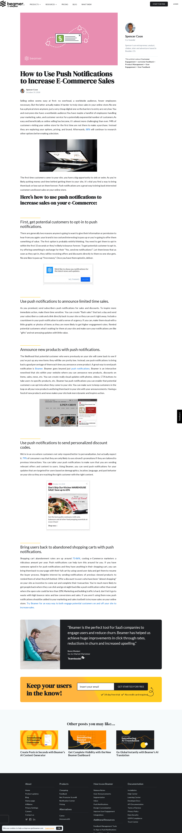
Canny (61, 816)
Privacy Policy (133, 811)
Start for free (159, 4)
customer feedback (146, 62)
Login (175, 4)
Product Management (134, 64)
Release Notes (99, 790)
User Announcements (102, 794)
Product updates (32, 794)
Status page (30, 801)
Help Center (132, 794)
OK (59, 828)
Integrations (99, 815)
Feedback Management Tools (105, 826)
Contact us (29, 815)
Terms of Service (134, 808)
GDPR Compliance (135, 818)
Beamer (39, 368)
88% (88, 129)
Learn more (49, 828)
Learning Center (134, 797)
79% (24, 458)
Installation (132, 790)
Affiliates (28, 804)
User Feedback (144, 67)
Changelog (63, 790)
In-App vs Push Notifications (105, 830)
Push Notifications (101, 804)
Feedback (63, 794)
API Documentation (135, 804)
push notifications (80, 368)
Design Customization (102, 808)
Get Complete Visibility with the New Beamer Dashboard (89, 754)
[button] (35, 4)
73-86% (76, 558)
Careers (28, 811)
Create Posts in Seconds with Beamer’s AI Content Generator (42, 754)
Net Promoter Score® (68, 797)
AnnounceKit (64, 819)
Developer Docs (134, 801)
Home (27, 790)
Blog (27, 797)
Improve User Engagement (104, 811)
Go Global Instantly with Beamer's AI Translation (137, 754)
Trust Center (133, 822)
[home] (12, 4)
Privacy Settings (31, 808)
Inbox (96, 801)
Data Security (133, 815)
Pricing (62, 804)
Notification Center (67, 801)
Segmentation (99, 797)
